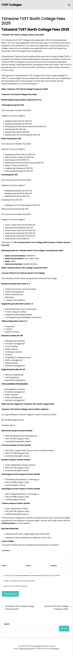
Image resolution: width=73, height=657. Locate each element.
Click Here (5, 242)
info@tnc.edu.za (8, 425)
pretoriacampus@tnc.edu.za (17, 456)
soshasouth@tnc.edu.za (15, 499)
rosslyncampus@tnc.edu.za (17, 470)
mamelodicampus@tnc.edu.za (18, 441)
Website (54, 566)
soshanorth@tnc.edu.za (15, 485)
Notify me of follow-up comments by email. (19, 581)
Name (5, 566)
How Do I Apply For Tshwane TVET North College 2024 (30, 404)
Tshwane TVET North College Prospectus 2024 (27, 89)
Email (28, 566)
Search (6, 624)
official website (8, 523)
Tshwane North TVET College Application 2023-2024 (27, 534)
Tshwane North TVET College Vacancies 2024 (27, 268)
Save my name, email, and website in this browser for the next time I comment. (32, 575)
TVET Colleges (11, 4)
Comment (6, 550)
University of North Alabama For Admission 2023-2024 (28, 537)
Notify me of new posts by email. (15, 586)
